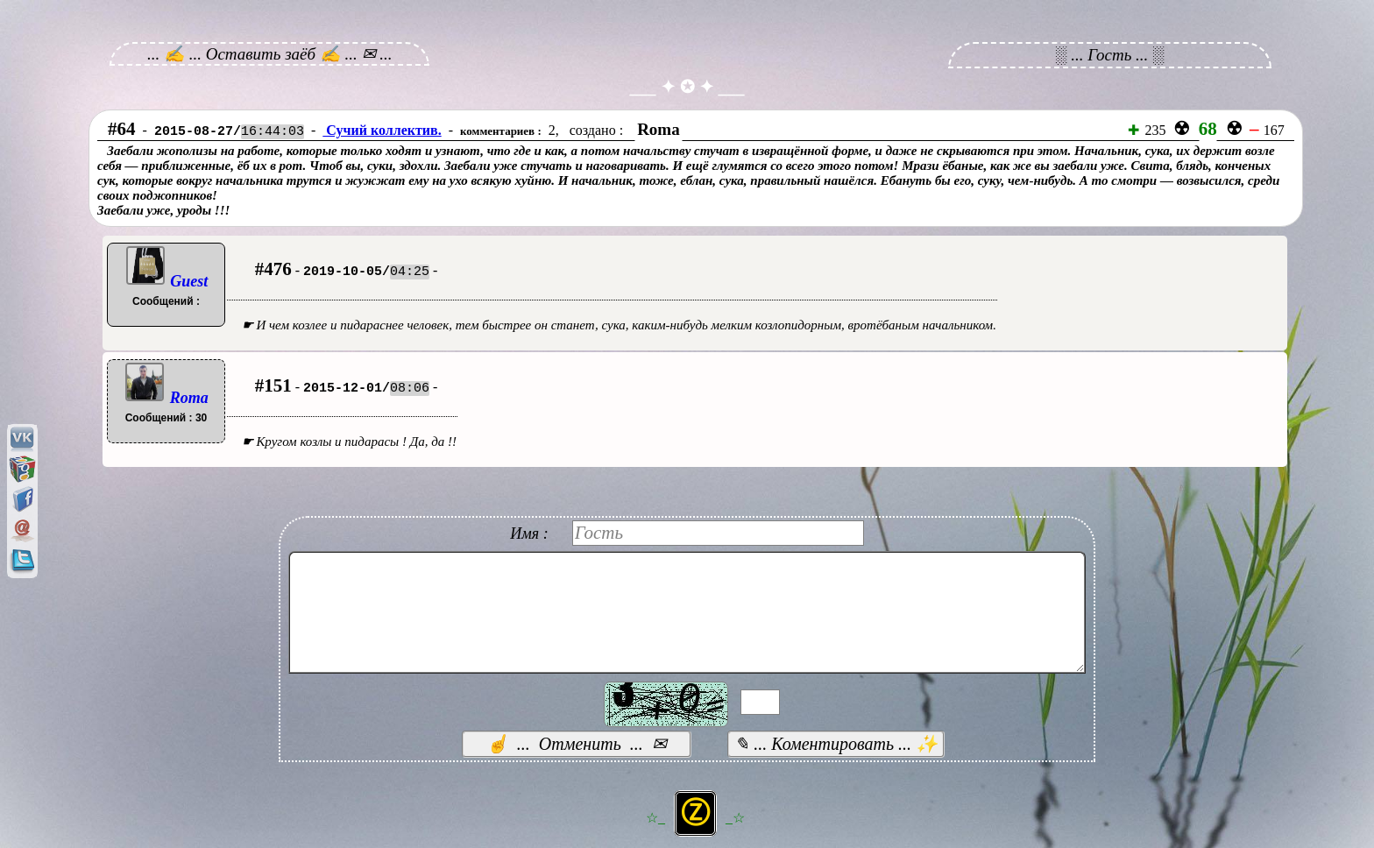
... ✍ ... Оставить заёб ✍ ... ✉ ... (270, 54)
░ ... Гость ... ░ (1110, 55)
